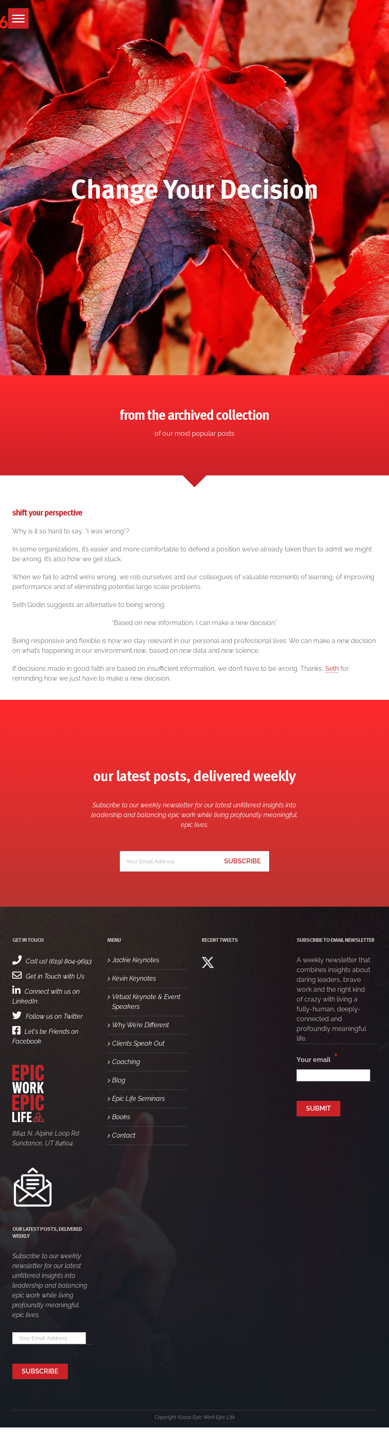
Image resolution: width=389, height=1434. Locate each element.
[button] (18, 18)
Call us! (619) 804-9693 (52, 961)
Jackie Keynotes (135, 960)
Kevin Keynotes (134, 978)
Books (121, 1117)
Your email (317, 1058)
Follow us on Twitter (47, 1016)
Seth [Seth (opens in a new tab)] (332, 668)
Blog (118, 1080)
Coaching (126, 1062)
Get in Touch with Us (48, 976)
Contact (123, 1135)
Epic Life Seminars (138, 1098)
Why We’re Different (140, 1025)
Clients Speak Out (138, 1043)
